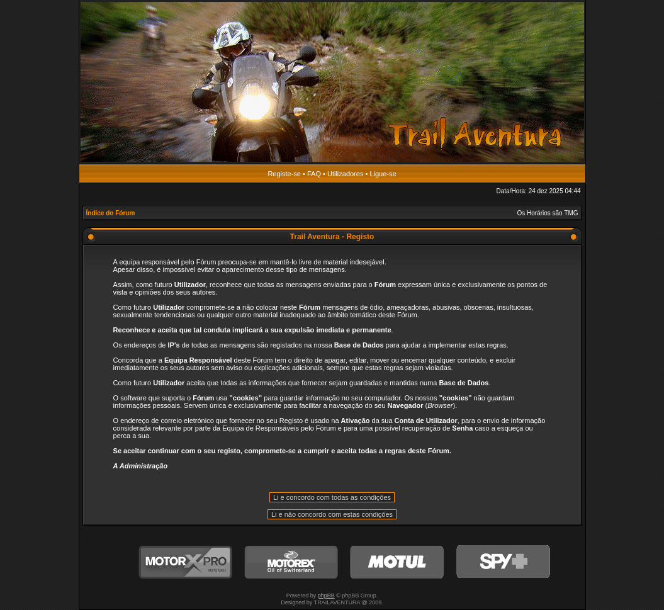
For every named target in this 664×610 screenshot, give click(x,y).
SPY (503, 562)
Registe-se (284, 174)
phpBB (326, 595)
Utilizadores (345, 174)
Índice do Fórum (110, 213)
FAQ (314, 174)
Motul (397, 562)
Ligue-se (382, 174)
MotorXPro (185, 562)
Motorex (291, 562)
